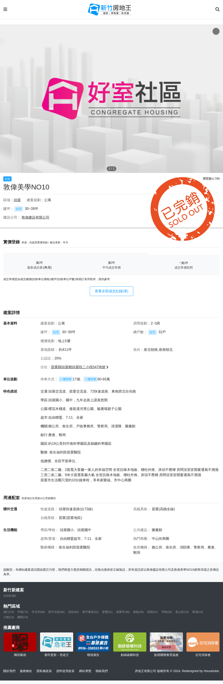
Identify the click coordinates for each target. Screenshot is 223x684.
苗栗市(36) (123, 612)
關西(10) (22, 617)
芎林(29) (166, 612)
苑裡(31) (152, 612)
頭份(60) (73, 612)
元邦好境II (9, 595)
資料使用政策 (65, 671)
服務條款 (26, 671)
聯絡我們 (102, 671)
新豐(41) (107, 612)
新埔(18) (197, 612)
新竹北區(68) (56, 612)
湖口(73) (8, 612)
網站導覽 (85, 671)
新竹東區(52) (90, 612)
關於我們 (9, 671)
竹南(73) (22, 612)
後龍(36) (138, 612)
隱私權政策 (44, 671)
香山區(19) (182, 612)
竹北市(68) (38, 612)
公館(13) (8, 617)
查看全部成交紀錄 (111, 291)
